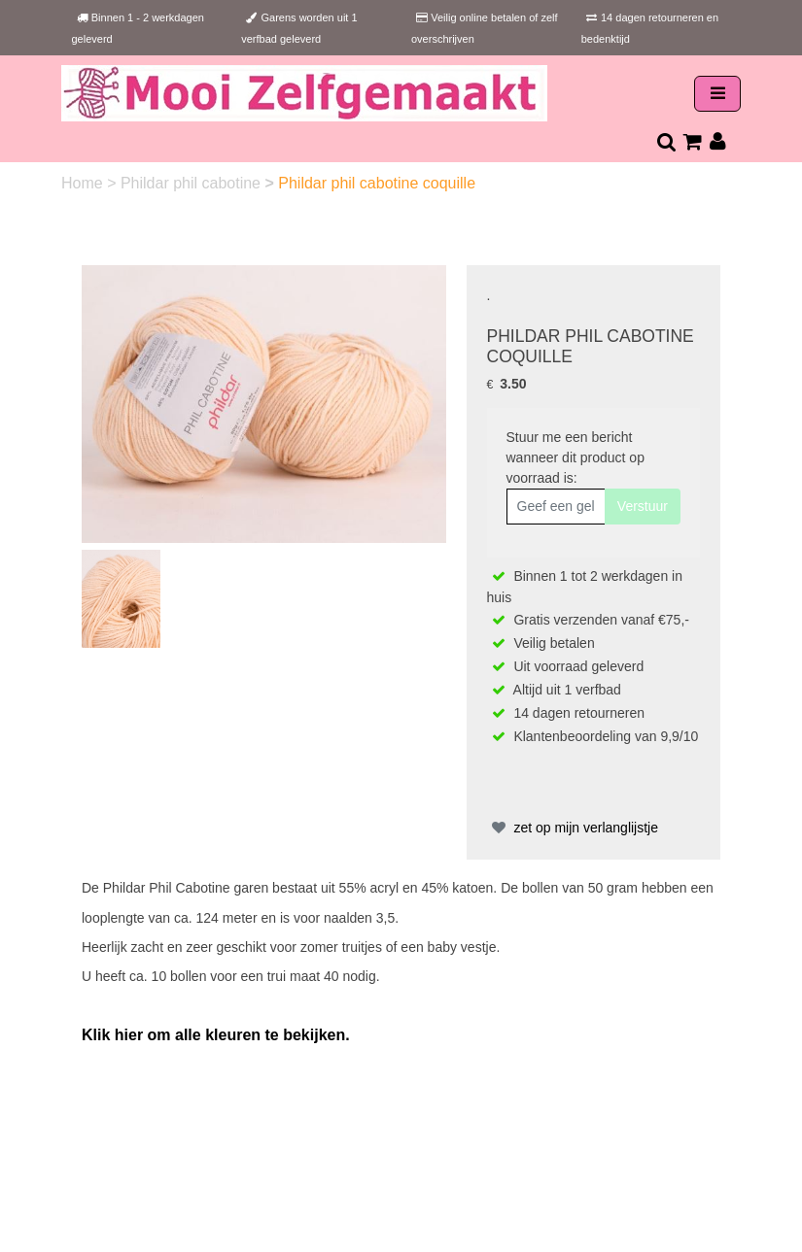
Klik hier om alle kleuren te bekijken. (216, 1035)
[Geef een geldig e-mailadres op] (556, 506)
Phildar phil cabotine (193, 183)
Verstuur (642, 506)
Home (84, 183)
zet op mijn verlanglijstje (573, 827)
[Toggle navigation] (717, 94)
